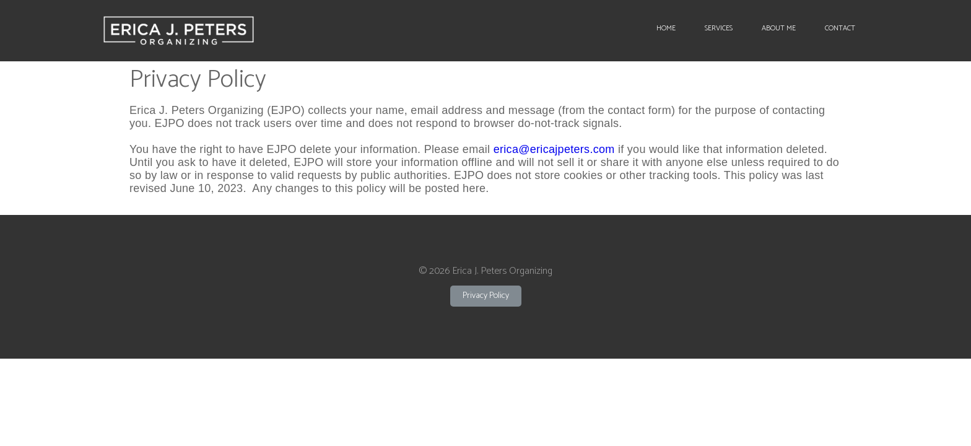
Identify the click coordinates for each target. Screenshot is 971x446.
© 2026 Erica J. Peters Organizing (485, 271)
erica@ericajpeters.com (554, 149)
